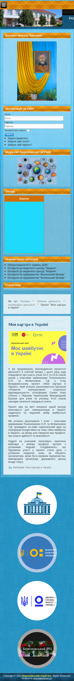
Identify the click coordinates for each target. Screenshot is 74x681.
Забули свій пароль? (19, 144)
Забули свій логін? (18, 141)
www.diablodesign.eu (42, 678)
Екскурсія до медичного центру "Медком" (31, 268)
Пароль (8, 122)
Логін (7, 114)
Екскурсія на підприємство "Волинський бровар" (36, 274)
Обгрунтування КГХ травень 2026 (27, 264)
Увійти (9, 134)
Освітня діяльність (49, 301)
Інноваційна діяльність (22, 304)
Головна (25, 301)
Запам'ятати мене (15, 130)
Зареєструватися (17, 138)
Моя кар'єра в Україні (28, 324)
